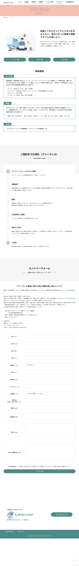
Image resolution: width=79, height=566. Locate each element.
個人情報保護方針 (26, 474)
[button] (15, 60)
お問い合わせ (21, 539)
